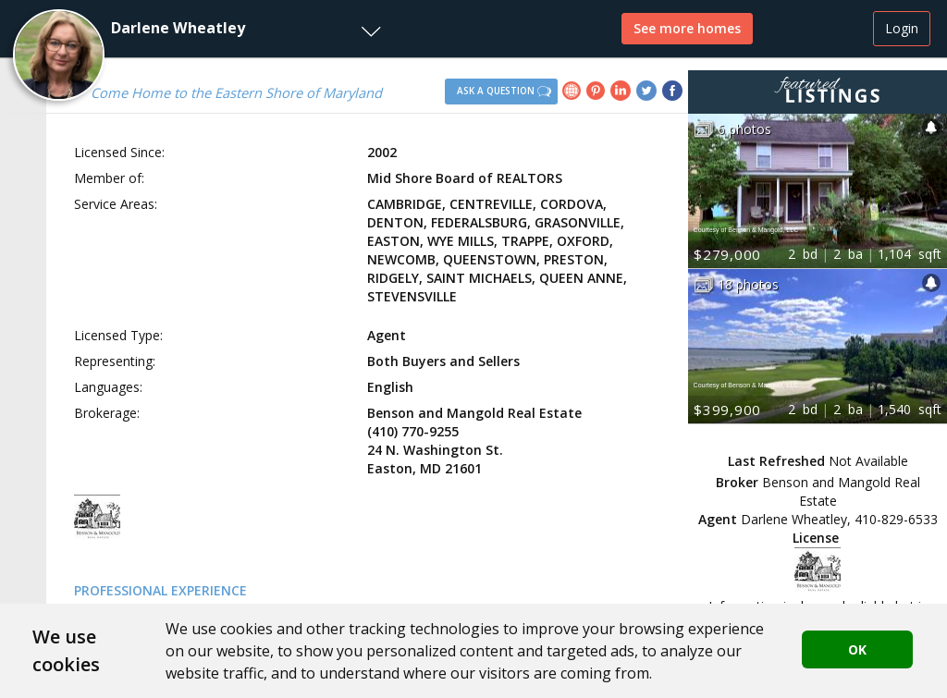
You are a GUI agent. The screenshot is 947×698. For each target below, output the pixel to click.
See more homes (687, 28)
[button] (195, 28)
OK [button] (857, 649)
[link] (574, 93)
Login (901, 28)
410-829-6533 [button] (896, 519)
